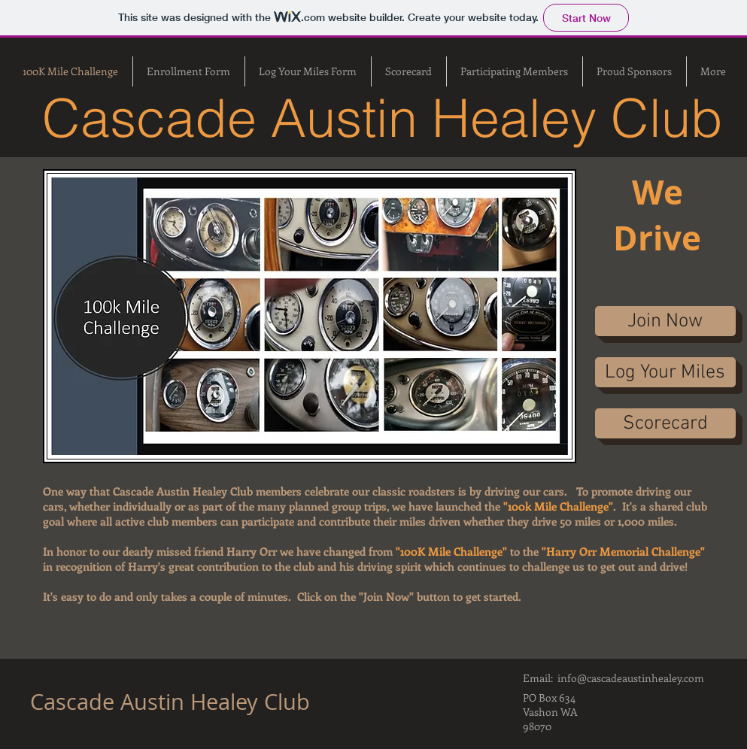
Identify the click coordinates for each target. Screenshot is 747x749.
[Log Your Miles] (665, 372)
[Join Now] (665, 321)
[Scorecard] (665, 423)
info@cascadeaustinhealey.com (630, 678)
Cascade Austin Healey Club (173, 701)
